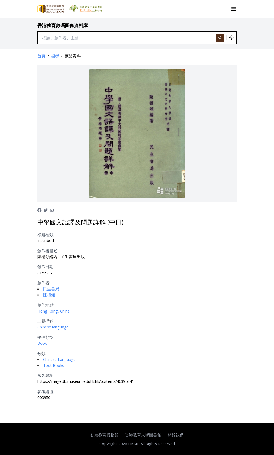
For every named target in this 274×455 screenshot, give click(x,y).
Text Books (53, 365)
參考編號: (45, 391)
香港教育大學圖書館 (143, 434)
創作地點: (45, 305)
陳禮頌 (49, 294)
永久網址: (45, 375)
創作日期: (45, 266)
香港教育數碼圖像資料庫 (62, 25)
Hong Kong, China (53, 311)
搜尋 (55, 55)
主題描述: (45, 321)
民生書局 (51, 288)
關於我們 (176, 434)
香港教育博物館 (104, 434)
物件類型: (45, 337)
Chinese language (53, 327)
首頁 (41, 55)
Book (42, 343)
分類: (41, 353)
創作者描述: (47, 250)
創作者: (43, 282)
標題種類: (45, 234)
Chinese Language (59, 359)
